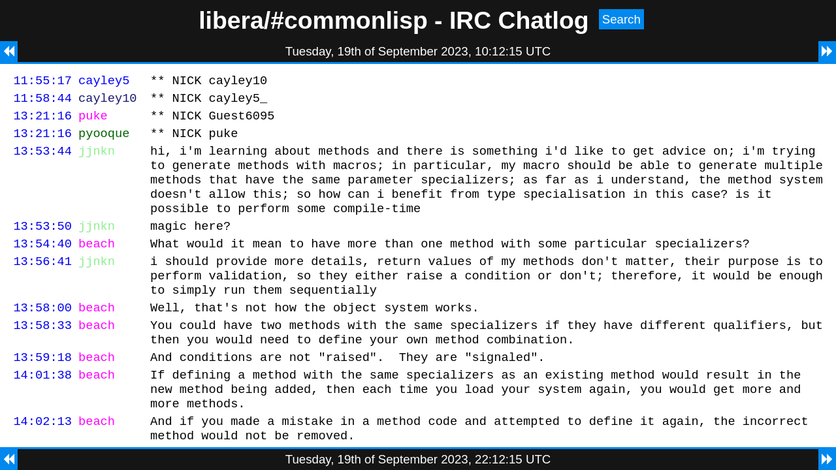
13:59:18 (42, 392)
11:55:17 (42, 82)
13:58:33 (42, 356)
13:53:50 (42, 245)
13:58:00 (42, 336)
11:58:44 (42, 101)
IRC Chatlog (519, 20)
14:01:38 (42, 411)
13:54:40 (42, 265)
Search (621, 19)
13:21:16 (42, 121)
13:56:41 (42, 284)
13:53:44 (42, 160)
